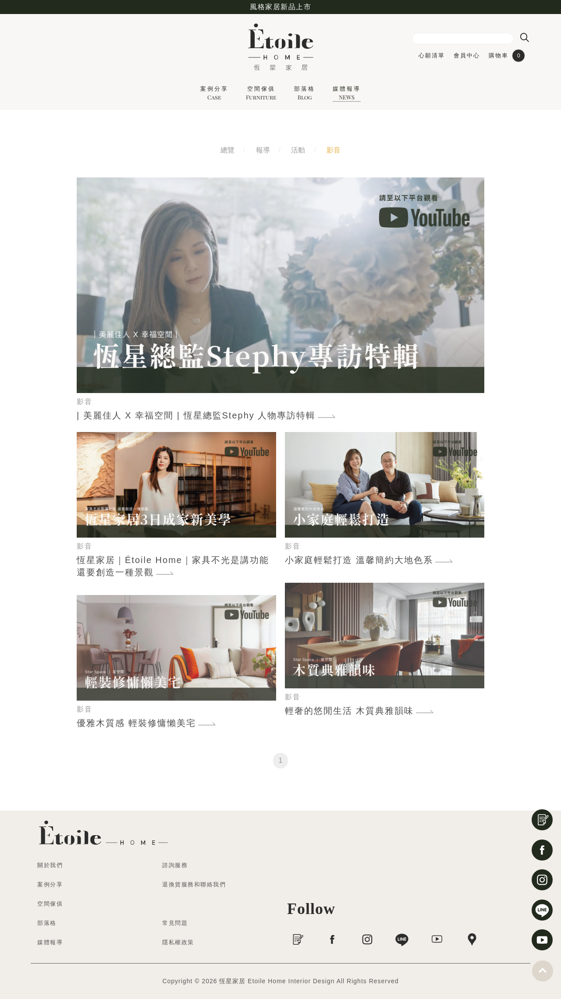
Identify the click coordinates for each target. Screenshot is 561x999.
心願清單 (432, 55)
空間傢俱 (261, 93)
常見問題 (175, 923)
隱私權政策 (178, 942)
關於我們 (50, 865)
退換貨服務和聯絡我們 (194, 884)
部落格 (304, 93)
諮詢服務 (175, 865)
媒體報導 (347, 93)
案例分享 (214, 93)
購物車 (507, 55)
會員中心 (467, 55)
